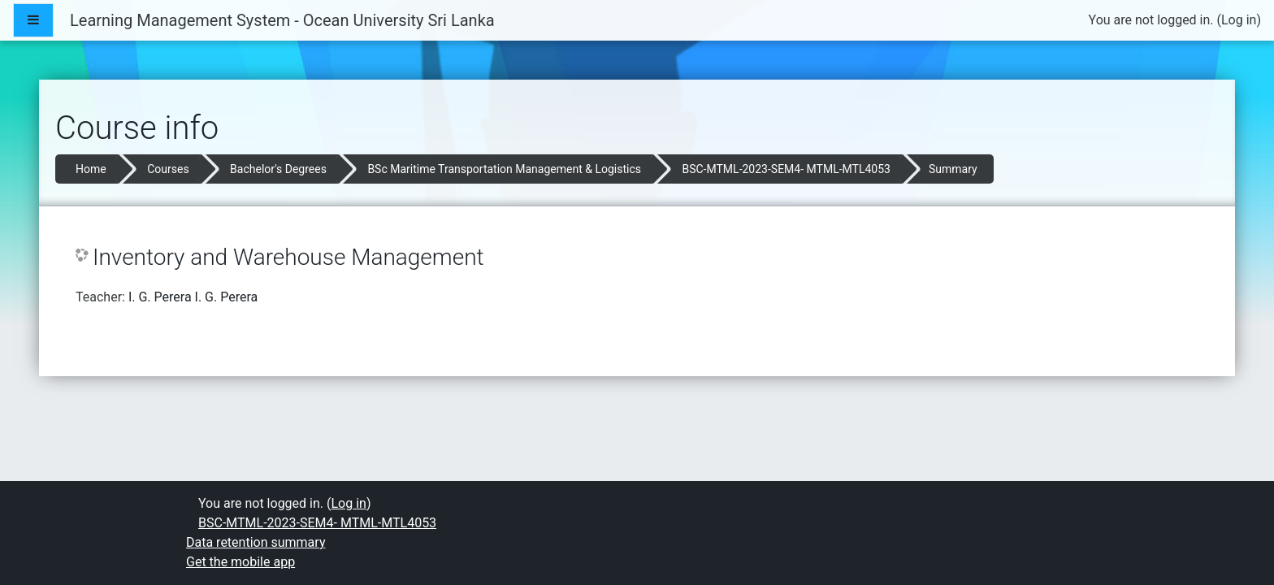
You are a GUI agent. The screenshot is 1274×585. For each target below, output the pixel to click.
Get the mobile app (240, 562)
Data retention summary (255, 542)
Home (91, 169)
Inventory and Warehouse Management (288, 257)
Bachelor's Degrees (278, 169)
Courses (167, 169)
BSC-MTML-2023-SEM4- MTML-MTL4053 (786, 169)
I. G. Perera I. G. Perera (193, 297)
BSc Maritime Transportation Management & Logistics (504, 169)
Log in (1238, 20)
